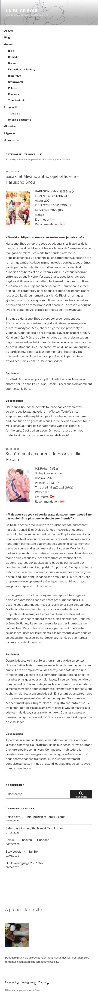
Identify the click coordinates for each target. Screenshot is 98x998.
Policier (12, 88)
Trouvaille (14, 113)
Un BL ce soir (22, 11)
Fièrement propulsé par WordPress (22, 990)
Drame (12, 63)
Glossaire (9, 126)
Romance (13, 94)
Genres (8, 44)
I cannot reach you (49, 425)
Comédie (13, 57)
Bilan (11, 50)
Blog (7, 37)
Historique (14, 75)
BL (61, 295)
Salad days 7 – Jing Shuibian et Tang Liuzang (35, 828)
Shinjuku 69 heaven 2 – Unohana (27, 840)
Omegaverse (15, 81)
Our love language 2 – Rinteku (25, 863)
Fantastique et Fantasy (21, 69)
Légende (9, 133)
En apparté (10, 107)
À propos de (11, 140)
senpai (80, 660)
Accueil (8, 30)
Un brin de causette (19, 119)
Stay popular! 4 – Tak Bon (23, 851)
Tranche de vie (16, 100)
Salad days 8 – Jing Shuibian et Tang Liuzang (35, 816)
